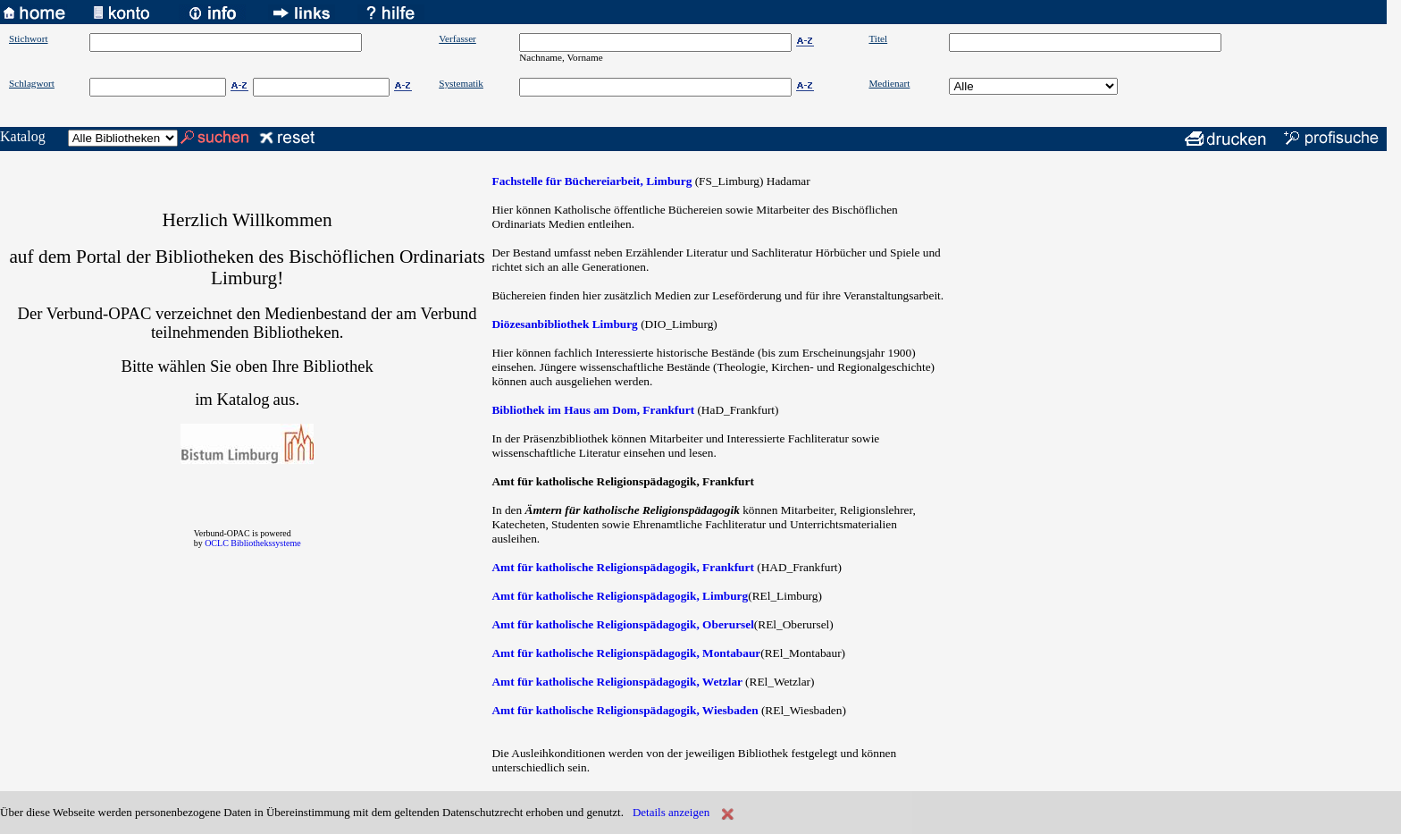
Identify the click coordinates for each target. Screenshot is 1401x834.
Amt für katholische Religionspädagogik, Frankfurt (622, 567)
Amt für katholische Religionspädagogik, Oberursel (622, 624)
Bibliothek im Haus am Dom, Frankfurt (592, 410)
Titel (877, 38)
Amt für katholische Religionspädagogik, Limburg (619, 595)
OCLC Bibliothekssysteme (253, 543)
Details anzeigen (671, 812)
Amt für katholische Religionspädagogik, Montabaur (625, 653)
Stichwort (28, 38)
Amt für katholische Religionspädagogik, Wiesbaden (624, 710)
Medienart (889, 83)
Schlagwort (32, 83)
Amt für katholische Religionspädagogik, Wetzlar (616, 681)
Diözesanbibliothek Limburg (564, 324)
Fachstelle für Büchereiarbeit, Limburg (591, 181)
